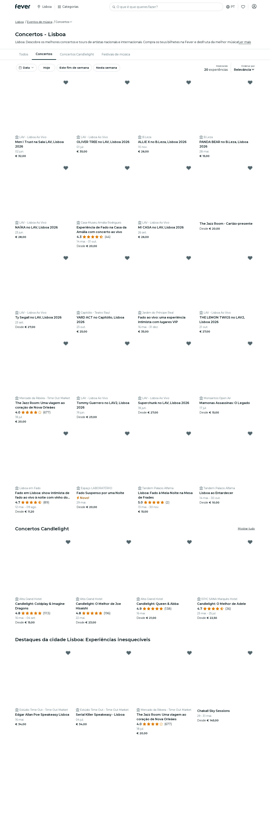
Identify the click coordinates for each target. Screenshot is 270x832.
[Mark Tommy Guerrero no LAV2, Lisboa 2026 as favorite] (127, 346)
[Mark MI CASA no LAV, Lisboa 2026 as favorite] (188, 170)
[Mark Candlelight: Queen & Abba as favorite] (189, 544)
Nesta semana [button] (116, 69)
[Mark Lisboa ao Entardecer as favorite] (250, 436)
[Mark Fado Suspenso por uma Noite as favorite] (127, 436)
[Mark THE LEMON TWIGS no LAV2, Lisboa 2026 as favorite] (250, 260)
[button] (64, 23)
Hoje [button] (50, 69)
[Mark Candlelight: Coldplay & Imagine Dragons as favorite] (68, 544)
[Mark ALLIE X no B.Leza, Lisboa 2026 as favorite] (188, 85)
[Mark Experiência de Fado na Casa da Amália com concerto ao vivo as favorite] (127, 170)
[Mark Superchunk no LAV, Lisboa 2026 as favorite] (188, 346)
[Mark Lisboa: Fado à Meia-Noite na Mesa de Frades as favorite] (188, 436)
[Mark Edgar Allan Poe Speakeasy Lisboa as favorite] (68, 655)
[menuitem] (23, 55)
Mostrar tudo (246, 531)
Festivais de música (116, 55)
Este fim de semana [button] (81, 69)
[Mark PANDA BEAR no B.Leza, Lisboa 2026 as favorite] (250, 85)
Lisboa (19, 23)
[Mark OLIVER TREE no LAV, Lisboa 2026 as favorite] (127, 85)
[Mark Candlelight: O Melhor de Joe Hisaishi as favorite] (128, 544)
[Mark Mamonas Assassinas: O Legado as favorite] (250, 346)
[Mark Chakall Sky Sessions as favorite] (250, 655)
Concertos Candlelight (77, 55)
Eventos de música (39, 23)
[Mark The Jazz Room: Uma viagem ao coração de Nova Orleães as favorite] (65, 346)
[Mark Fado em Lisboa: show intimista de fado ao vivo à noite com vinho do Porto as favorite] (65, 436)
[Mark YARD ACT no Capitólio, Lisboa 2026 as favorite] (127, 260)
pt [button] (229, 7)
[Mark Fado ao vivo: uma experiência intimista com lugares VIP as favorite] (188, 260)
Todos (23, 55)
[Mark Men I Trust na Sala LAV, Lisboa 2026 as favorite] (65, 85)
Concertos (44, 55)
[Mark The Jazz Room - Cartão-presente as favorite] (250, 170)
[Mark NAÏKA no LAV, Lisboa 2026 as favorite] (65, 170)
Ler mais (245, 43)
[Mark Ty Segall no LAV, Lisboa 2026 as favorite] (65, 260)
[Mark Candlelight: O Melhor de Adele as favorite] (250, 544)
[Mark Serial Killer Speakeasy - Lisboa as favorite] (128, 655)
